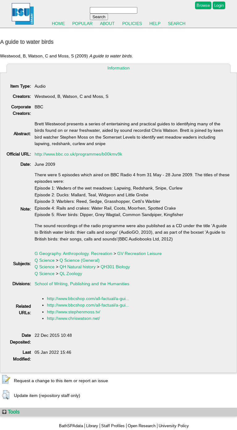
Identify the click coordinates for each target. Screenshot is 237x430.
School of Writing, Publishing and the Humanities (82, 283)
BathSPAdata (71, 426)
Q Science (45, 260)
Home (58, 23)
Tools (10, 412)
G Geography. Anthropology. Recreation (73, 253)
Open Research (142, 426)
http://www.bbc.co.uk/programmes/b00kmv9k (78, 154)
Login (219, 5)
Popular (82, 23)
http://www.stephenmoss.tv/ (73, 311)
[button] (6, 379)
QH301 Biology (115, 266)
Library (92, 426)
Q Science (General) (80, 260)
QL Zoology (71, 273)
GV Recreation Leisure (139, 253)
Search (176, 23)
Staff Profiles (113, 426)
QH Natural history (78, 266)
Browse (203, 5)
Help (154, 23)
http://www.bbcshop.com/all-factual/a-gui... (88, 298)
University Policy (174, 426)
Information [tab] (118, 67)
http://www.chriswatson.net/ (73, 318)
